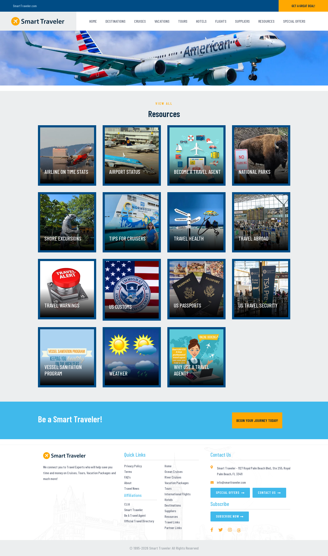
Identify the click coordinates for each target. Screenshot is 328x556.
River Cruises (173, 477)
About (128, 483)
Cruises (140, 21)
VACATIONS (161, 21)
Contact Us (267, 492)
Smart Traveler (133, 510)
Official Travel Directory (139, 521)
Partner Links (173, 528)
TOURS (182, 21)
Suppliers (242, 21)
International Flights (178, 494)
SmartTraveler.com (25, 6)
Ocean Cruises (174, 472)
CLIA (127, 504)
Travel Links (172, 522)
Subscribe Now (227, 516)
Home (93, 21)
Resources (266, 21)
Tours (168, 488)
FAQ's (127, 477)
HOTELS (201, 21)
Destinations (115, 21)
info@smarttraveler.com (231, 482)
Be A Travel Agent (135, 515)
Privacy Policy (133, 466)
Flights (220, 21)
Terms (128, 472)
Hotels (169, 500)
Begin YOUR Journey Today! (257, 420)
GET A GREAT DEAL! (303, 6)
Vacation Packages (177, 483)
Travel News (131, 488)
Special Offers (294, 21)
